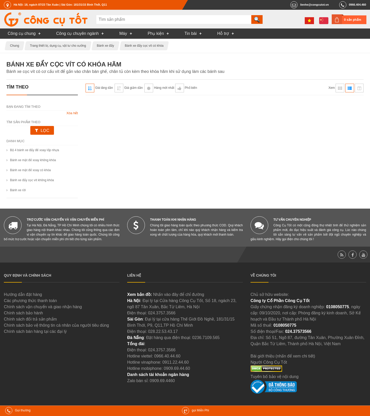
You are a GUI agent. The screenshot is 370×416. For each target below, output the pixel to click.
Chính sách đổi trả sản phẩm (30, 319)
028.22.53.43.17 (163, 331)
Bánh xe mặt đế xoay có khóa (30, 170)
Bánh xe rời (18, 190)
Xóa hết (72, 113)
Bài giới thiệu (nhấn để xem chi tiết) (283, 356)
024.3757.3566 (161, 313)
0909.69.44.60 (177, 368)
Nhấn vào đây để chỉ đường (178, 294)
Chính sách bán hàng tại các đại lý (35, 331)
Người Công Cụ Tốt (269, 362)
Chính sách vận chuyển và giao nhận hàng (43, 307)
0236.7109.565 (206, 337)
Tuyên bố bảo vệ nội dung (275, 376)
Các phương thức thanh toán (30, 300)
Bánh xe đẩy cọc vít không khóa (32, 180)
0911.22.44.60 (175, 362)
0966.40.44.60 (167, 356)
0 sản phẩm (352, 20)
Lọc (45, 130)
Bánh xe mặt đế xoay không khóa (33, 160)
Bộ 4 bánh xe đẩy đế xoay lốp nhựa (34, 150)
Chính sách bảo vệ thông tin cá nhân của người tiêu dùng (56, 325)
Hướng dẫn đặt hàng (23, 294)
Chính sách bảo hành (23, 313)
